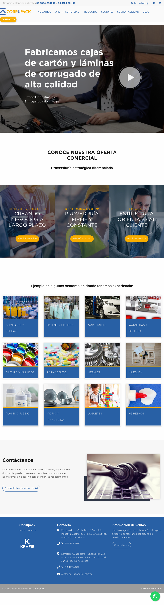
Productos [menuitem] (90, 12)
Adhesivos (137, 413)
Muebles (135, 372)
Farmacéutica (57, 372)
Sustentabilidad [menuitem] (128, 12)
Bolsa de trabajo (140, 3)
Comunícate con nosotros (21, 488)
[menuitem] (18, 11)
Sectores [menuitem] (107, 12)
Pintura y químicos (20, 372)
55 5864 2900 (45, 3)
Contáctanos (121, 545)
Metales (94, 372)
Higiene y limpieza (60, 325)
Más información (27, 238)
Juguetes (95, 413)
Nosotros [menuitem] (44, 12)
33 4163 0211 (66, 3)
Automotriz (97, 325)
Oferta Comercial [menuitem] (67, 12)
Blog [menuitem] (146, 12)
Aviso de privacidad (151, 589)
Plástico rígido (17, 413)
